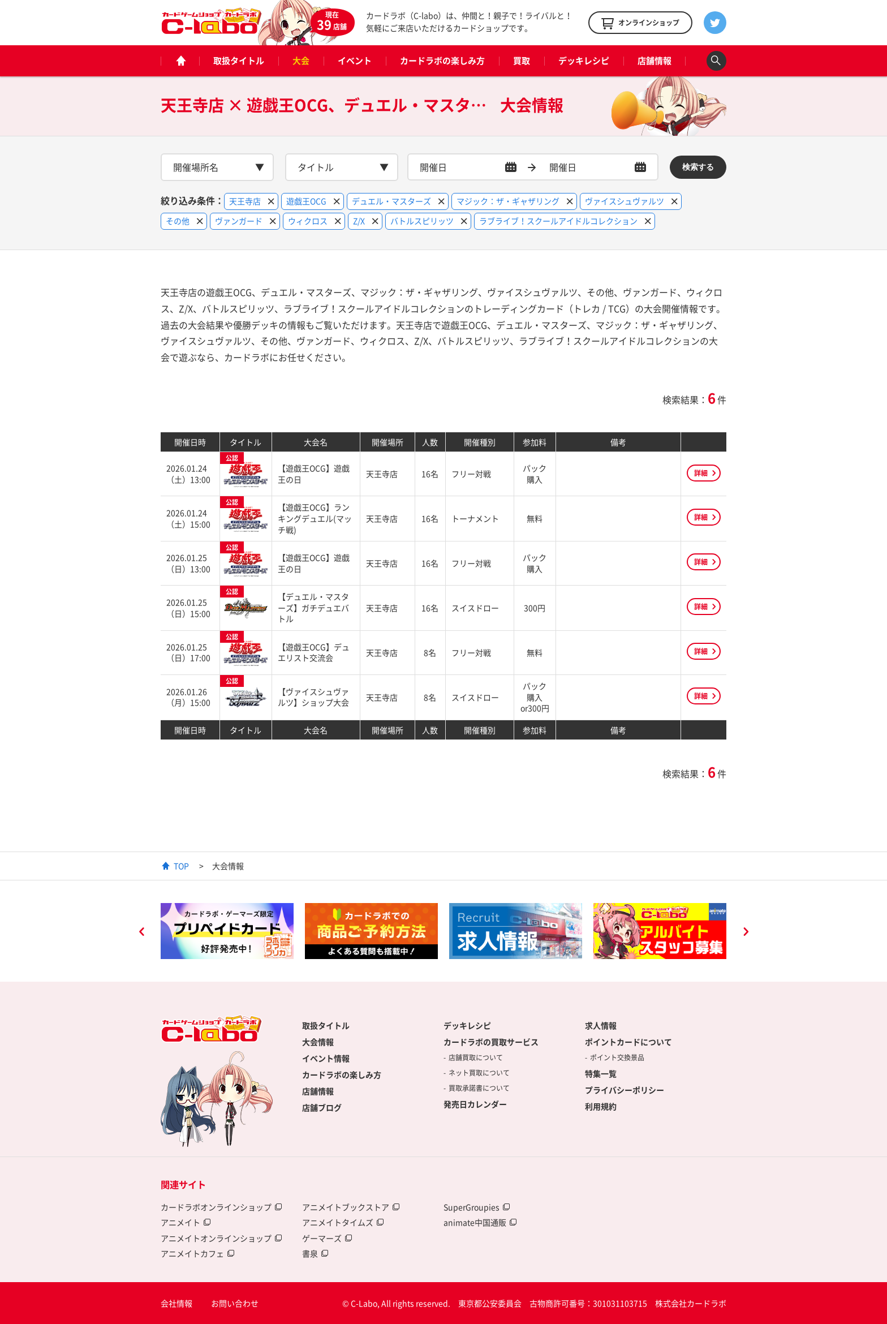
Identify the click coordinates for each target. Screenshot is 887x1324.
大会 (300, 60)
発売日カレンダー (475, 1104)
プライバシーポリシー (624, 1089)
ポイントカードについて (628, 1041)
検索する (698, 166)
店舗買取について (476, 1057)
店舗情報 (654, 60)
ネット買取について (479, 1073)
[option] (227, 931)
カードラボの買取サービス (491, 1041)
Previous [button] (141, 933)
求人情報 (601, 1025)
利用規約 (601, 1106)
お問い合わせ (235, 1303)
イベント (355, 60)
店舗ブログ (322, 1107)
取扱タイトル (238, 60)
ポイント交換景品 (617, 1057)
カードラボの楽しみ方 (442, 60)
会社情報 (176, 1303)
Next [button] (745, 933)
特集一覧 (601, 1073)
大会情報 (318, 1041)
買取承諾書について (479, 1088)
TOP (181, 865)
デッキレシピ (583, 60)
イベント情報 (326, 1058)
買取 (521, 60)
